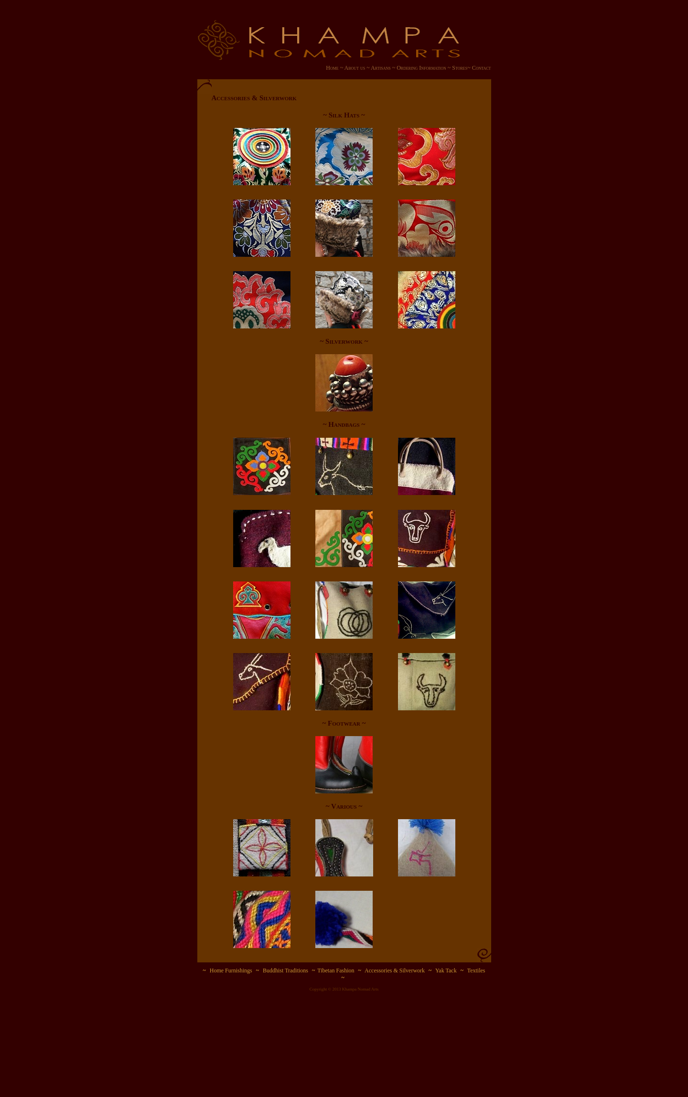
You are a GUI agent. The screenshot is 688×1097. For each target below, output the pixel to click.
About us (354, 67)
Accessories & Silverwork (395, 970)
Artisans (381, 67)
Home (333, 67)
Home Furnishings (231, 970)
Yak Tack (446, 970)
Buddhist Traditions (285, 970)
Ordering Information (421, 67)
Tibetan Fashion (335, 970)
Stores (459, 67)
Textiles (476, 970)
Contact (481, 67)
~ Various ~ (344, 806)
